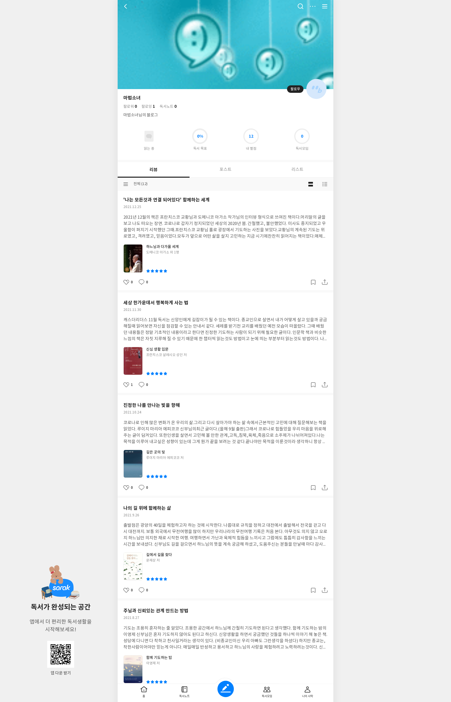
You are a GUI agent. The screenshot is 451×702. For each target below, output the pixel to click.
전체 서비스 (325, 6)
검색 (300, 6)
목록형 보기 (324, 184)
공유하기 (325, 282)
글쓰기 (225, 689)
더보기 (313, 6)
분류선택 (125, 184)
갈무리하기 (313, 282)
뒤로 (126, 6)
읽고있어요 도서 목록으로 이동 (149, 136)
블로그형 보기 (310, 184)
